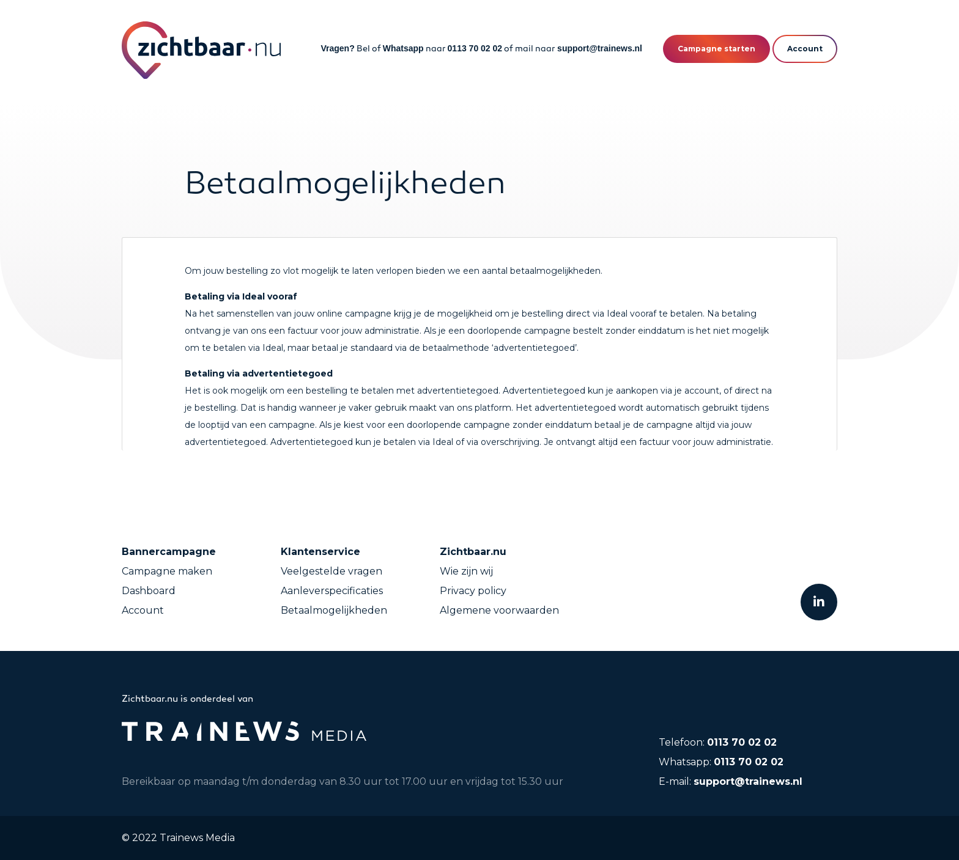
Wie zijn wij (466, 571)
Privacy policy (473, 591)
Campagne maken (167, 571)
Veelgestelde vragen (331, 571)
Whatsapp (403, 48)
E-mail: (730, 781)
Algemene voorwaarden (499, 610)
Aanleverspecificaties (332, 591)
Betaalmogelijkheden (334, 610)
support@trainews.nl (599, 48)
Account (143, 610)
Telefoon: (718, 742)
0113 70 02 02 (475, 48)
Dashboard (149, 591)
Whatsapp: (721, 762)
